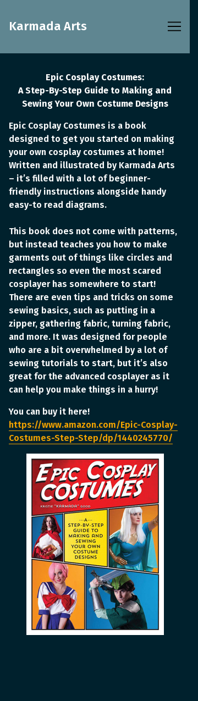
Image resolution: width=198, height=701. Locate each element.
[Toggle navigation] (174, 26)
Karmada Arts (48, 26)
